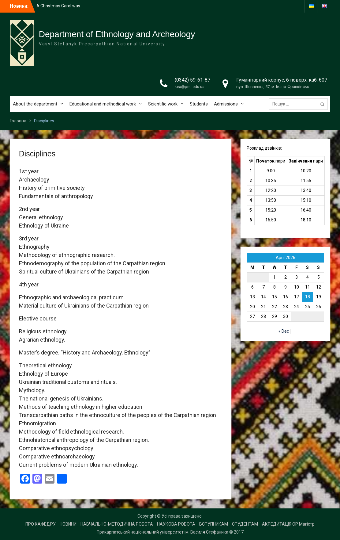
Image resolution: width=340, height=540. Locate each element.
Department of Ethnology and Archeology (117, 34)
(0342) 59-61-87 (192, 80)
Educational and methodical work (102, 104)
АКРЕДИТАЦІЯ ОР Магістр (288, 524)
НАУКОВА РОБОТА (176, 524)
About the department (35, 104)
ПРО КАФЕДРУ (40, 524)
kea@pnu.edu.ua (189, 86)
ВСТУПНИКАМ (213, 524)
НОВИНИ (68, 524)
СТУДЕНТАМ (245, 524)
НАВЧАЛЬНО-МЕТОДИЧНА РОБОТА (116, 524)
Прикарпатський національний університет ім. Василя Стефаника (162, 532)
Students (199, 104)
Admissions (226, 104)
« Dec (283, 331)
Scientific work (162, 104)
